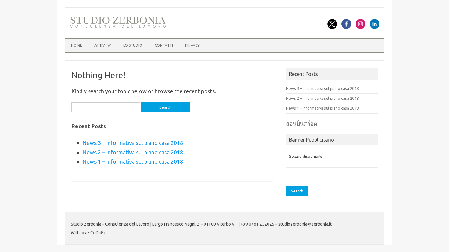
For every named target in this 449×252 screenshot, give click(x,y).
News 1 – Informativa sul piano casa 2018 (132, 161)
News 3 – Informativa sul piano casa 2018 (132, 143)
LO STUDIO (132, 45)
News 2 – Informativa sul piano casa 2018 (132, 152)
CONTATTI (164, 45)
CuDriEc (98, 232)
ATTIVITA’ (102, 45)
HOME (76, 45)
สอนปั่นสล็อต (301, 123)
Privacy (192, 45)
